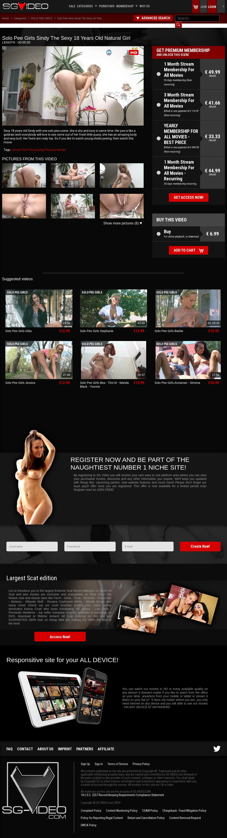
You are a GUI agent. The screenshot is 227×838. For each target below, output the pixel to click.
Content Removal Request (185, 813)
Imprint (65, 744)
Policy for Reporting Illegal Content (102, 813)
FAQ (9, 744)
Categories (85, 6)
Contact (25, 744)
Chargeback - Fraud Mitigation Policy (184, 806)
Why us (145, 6)
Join (203, 7)
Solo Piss (27, 145)
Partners (84, 744)
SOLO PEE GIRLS (41, 18)
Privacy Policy (141, 759)
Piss (47, 145)
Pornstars (107, 6)
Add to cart (184, 246)
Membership (125, 6)
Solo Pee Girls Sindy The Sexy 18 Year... (80, 18)
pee (53, 145)
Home (5, 18)
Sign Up (85, 759)
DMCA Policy (88, 821)
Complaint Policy (91, 806)
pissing (39, 145)
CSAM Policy (150, 806)
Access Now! (60, 632)
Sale (72, 6)
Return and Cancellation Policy (146, 813)
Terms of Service (118, 759)
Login (212, 7)
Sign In (99, 759)
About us (45, 744)
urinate (16, 145)
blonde (61, 145)
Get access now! (188, 193)
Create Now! (200, 542)
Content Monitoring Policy (121, 806)
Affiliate (106, 744)
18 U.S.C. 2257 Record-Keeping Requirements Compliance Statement (122, 790)
